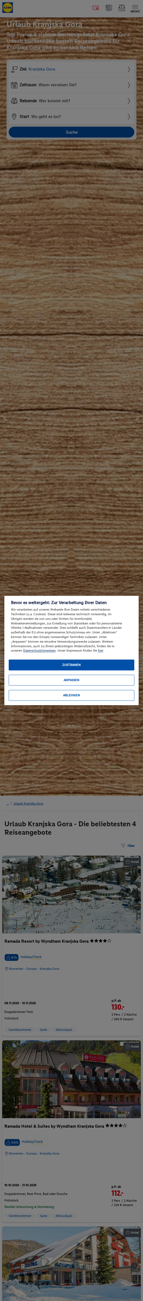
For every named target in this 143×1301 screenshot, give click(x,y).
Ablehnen (71, 695)
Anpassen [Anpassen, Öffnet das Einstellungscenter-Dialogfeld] (71, 680)
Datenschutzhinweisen (39, 651)
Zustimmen (71, 665)
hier (100, 651)
